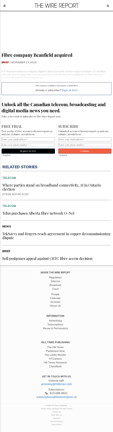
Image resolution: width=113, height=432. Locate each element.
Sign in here (70, 90)
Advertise (56, 418)
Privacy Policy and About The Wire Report (56, 409)
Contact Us (56, 412)
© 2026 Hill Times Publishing (56, 405)
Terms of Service (56, 421)
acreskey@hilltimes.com (56, 384)
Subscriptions (56, 424)
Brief (5, 62)
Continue (84, 151)
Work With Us (56, 415)
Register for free (28, 151)
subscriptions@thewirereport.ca (56, 397)
